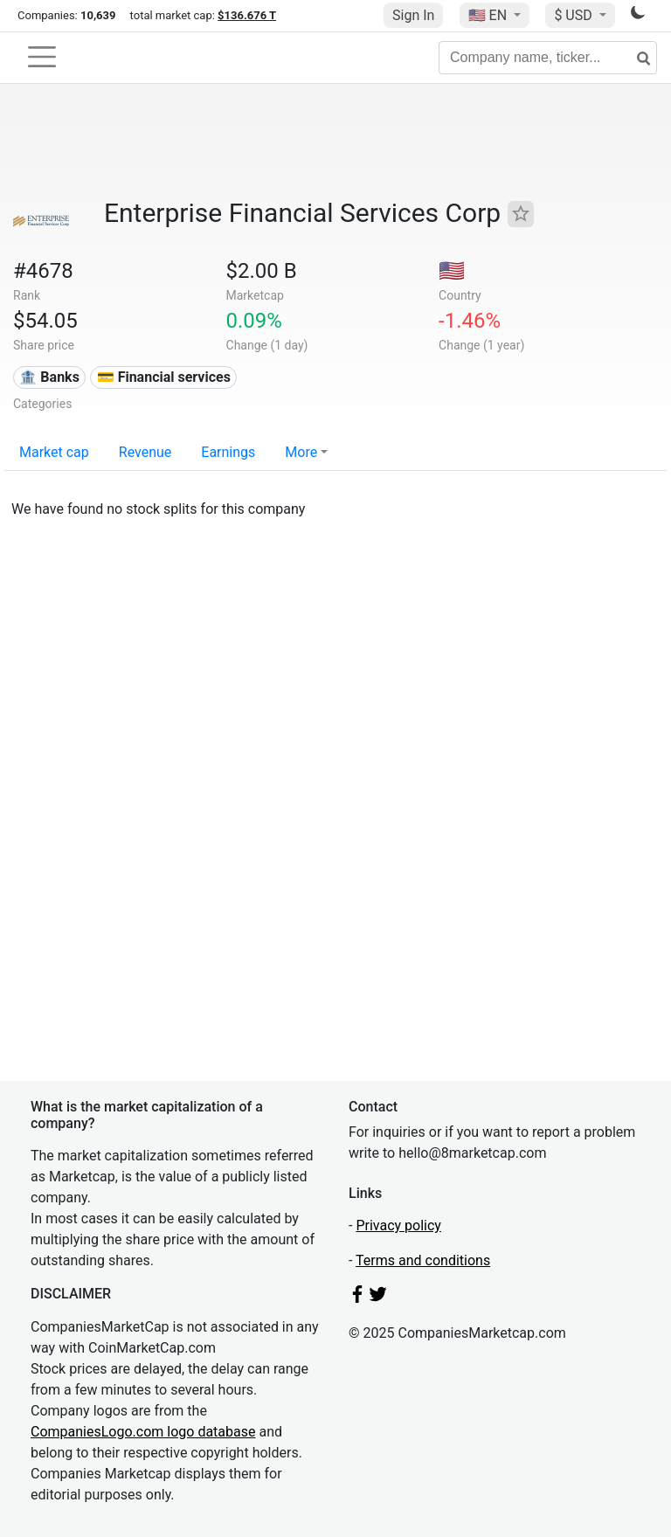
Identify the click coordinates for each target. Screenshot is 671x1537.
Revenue (145, 452)
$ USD (574, 15)
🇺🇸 (489, 15)
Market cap (54, 452)
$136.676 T (247, 15)
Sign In (413, 15)
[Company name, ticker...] (548, 57)
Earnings (228, 452)
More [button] (301, 452)
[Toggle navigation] (42, 57)
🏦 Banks (49, 377)
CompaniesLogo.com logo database (143, 1431)
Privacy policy (398, 1225)
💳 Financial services (164, 377)
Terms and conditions (423, 1260)
